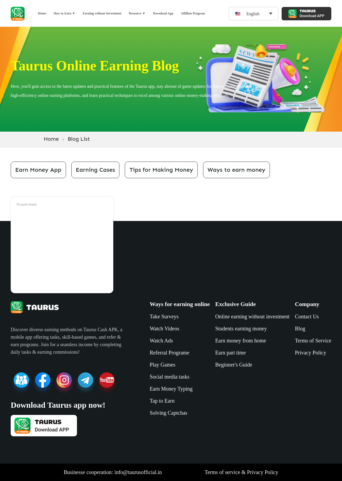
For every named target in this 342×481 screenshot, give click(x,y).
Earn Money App (38, 169)
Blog (300, 328)
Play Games (162, 365)
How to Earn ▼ (64, 13)
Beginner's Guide (233, 365)
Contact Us (307, 316)
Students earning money (241, 328)
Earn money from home (240, 340)
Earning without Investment (102, 13)
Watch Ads (161, 340)
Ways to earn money (236, 169)
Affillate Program (193, 13)
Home (42, 13)
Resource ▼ (137, 13)
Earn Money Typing (171, 389)
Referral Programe (169, 353)
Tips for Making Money (161, 169)
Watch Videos (164, 328)
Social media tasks (169, 377)
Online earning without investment (252, 316)
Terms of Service (313, 340)
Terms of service (222, 472)
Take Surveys (164, 316)
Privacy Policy (310, 353)
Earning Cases (95, 169)
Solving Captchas (168, 413)
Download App (163, 13)
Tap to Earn (162, 401)
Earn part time (230, 353)
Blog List (79, 139)
